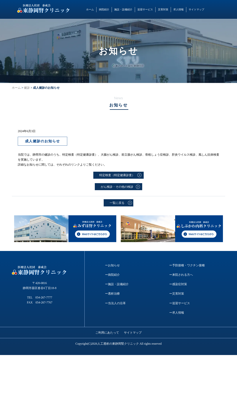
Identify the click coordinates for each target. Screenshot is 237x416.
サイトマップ (196, 9)
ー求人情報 (176, 312)
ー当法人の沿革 (115, 303)
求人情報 (178, 9)
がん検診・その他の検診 (117, 186)
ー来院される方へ (181, 274)
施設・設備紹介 (123, 9)
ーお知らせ (112, 265)
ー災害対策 (176, 293)
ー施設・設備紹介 (117, 284)
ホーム (90, 9)
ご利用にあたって (107, 332)
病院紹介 (104, 9)
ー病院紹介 (112, 274)
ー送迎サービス (179, 303)
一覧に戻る (117, 202)
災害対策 (163, 9)
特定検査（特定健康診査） (117, 175)
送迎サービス (145, 9)
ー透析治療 (112, 293)
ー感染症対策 (178, 284)
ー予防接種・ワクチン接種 (187, 265)
